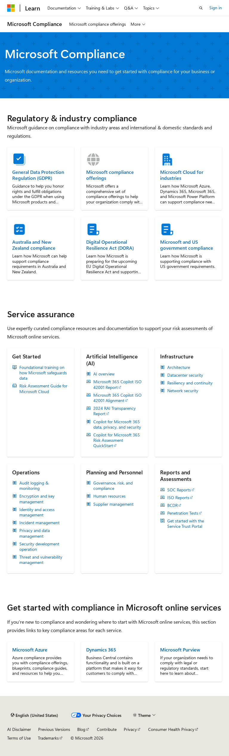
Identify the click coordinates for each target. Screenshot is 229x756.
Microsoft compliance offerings (110, 175)
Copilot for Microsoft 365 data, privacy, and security (117, 424)
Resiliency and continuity (190, 383)
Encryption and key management (37, 498)
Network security (182, 390)
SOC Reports (179, 490)
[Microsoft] (11, 8)
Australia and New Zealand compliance (33, 245)
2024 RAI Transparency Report (114, 411)
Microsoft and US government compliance (186, 245)
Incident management (39, 522)
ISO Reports (178, 497)
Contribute (107, 729)
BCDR (172, 505)
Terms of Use (19, 738)
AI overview (103, 374)
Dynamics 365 (101, 649)
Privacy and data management (34, 533)
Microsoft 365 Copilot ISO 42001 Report (117, 384)
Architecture (178, 367)
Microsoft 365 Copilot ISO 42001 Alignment (117, 397)
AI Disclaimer (19, 729)
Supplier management (113, 504)
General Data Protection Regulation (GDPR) (38, 175)
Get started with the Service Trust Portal (185, 523)
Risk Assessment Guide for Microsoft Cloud (43, 388)
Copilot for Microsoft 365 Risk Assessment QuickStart (116, 440)
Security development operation (39, 546)
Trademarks (48, 738)
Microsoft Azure (29, 649)
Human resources (109, 496)
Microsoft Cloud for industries (181, 175)
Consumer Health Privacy (171, 729)
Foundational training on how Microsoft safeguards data (43, 373)
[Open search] (201, 8)
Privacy (130, 729)
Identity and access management (37, 512)
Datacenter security (185, 375)
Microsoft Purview (180, 649)
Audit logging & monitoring (34, 485)
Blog (81, 729)
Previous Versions (54, 729)
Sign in (215, 7)
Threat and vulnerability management (40, 559)
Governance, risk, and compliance (113, 485)
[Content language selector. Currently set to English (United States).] (34, 715)
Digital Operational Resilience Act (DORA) (110, 245)
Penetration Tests (182, 513)
